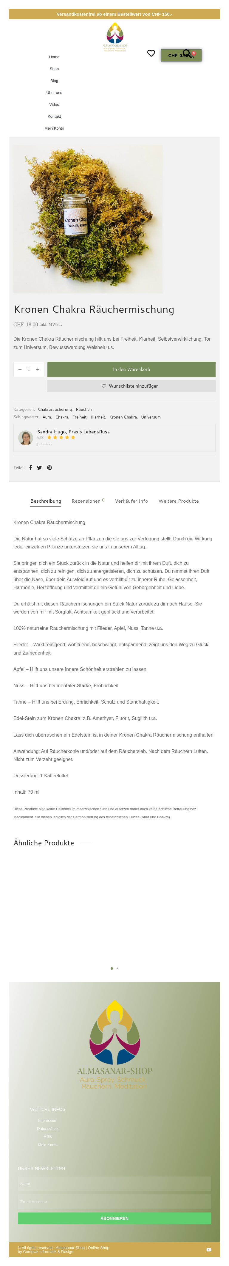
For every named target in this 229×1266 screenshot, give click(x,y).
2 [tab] (117, 968)
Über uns (54, 92)
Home (54, 57)
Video (54, 104)
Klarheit (98, 417)
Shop (54, 69)
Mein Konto (54, 128)
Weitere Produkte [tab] (178, 500)
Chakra (61, 417)
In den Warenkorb (131, 369)
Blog (54, 80)
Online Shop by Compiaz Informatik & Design (63, 1249)
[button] (187, 53)
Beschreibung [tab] (45, 500)
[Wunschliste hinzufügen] (131, 386)
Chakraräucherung (55, 409)
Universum (151, 417)
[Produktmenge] (28, 369)
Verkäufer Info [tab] (131, 500)
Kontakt (54, 116)
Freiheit (79, 417)
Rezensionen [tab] (88, 500)
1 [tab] (112, 968)
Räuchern (84, 409)
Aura (46, 417)
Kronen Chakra (123, 417)
